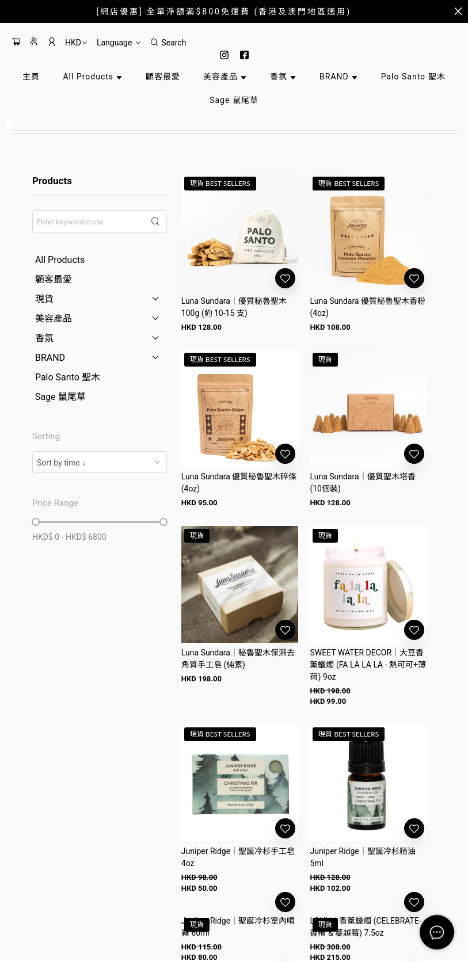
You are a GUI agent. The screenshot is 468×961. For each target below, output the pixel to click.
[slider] (36, 522)
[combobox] (99, 462)
